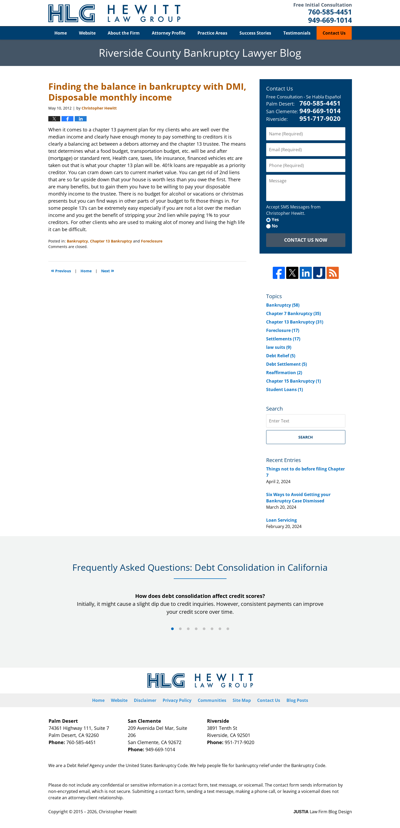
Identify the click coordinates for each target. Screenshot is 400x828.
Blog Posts (297, 700)
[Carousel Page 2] (180, 629)
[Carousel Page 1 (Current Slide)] (172, 629)
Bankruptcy (77, 241)
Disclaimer (145, 700)
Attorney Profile (168, 33)
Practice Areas (212, 33)
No (275, 226)
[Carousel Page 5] (204, 629)
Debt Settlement (286, 364)
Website (87, 33)
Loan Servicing (281, 520)
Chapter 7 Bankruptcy (293, 313)
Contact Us (334, 33)
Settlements (283, 339)
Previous (61, 270)
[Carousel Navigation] (200, 628)
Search (305, 437)
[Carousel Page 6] (212, 629)
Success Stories (255, 33)
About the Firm (124, 33)
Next (107, 270)
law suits (278, 347)
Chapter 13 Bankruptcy (111, 241)
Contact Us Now (305, 240)
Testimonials (296, 33)
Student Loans (284, 389)
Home (60, 33)
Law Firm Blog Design (323, 812)
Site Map (242, 700)
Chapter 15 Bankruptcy (293, 381)
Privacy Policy (177, 700)
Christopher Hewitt (118, 812)
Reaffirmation (284, 372)
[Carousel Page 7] (220, 629)
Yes (275, 219)
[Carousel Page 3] (188, 629)
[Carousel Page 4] (196, 629)
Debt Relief (280, 356)
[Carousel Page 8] (228, 629)
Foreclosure (151, 241)
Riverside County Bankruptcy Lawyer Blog (114, 13)
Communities (212, 700)
